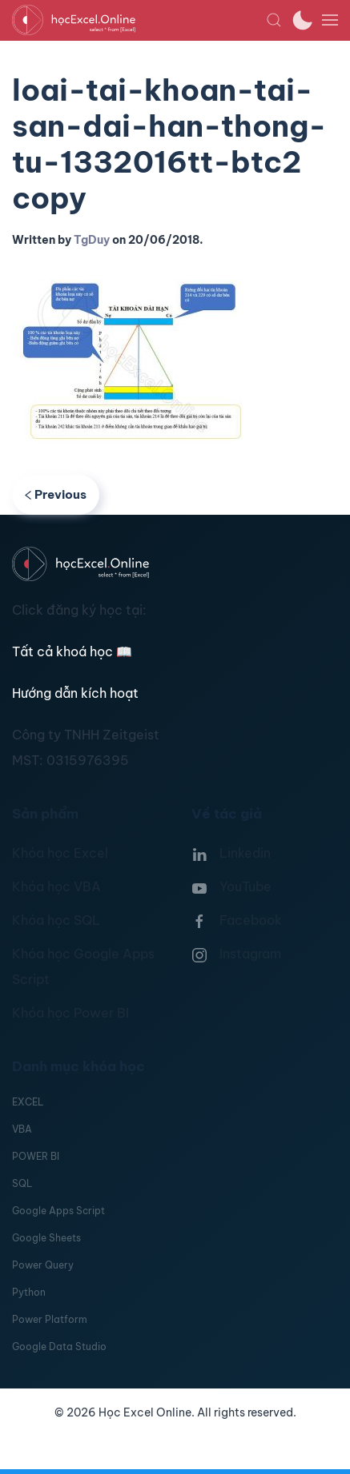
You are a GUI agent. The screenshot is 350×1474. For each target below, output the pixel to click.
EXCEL (27, 1102)
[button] (274, 20)
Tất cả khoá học (72, 651)
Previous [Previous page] (55, 494)
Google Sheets (46, 1238)
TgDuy (92, 240)
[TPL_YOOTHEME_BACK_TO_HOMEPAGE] (139, 20)
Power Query (43, 1265)
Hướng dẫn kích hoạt (75, 693)
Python (29, 1292)
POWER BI (35, 1156)
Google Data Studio (59, 1346)
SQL (22, 1183)
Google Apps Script (58, 1211)
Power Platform (49, 1319)
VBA (22, 1129)
